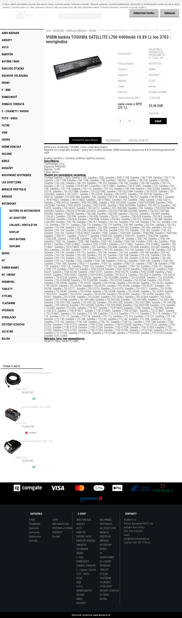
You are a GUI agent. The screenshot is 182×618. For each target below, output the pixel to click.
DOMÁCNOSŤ (82, 561)
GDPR (55, 519)
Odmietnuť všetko (143, 13)
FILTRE (79, 578)
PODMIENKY (34, 524)
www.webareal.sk (101, 615)
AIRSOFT (80, 524)
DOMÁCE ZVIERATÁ (86, 565)
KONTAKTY (57, 532)
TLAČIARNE (105, 578)
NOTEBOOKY (58, 30)
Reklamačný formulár (35, 538)
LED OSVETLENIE (108, 528)
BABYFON (80, 532)
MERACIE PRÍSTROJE (105, 534)
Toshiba (92, 30)
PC (101, 553)
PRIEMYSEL (105, 565)
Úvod (48, 30)
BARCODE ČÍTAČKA (85, 540)
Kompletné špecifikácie (85, 140)
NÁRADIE (104, 540)
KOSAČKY (81, 603)
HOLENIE (80, 594)
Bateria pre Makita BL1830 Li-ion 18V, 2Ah (38, 441)
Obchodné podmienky (34, 530)
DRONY (79, 553)
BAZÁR (103, 599)
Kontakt (56, 536)
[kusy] (122, 121)
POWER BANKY (107, 557)
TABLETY (104, 569)
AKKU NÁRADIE (83, 519)
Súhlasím (169, 13)
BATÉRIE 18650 (83, 536)
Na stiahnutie (113, 140)
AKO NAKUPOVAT (60, 524)
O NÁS (32, 519)
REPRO (103, 549)
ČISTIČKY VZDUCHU (109, 590)
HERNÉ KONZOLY (84, 590)
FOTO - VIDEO (82, 574)
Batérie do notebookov (76, 30)
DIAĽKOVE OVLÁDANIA (82, 546)
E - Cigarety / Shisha (86, 569)
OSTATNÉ (104, 594)
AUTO (79, 528)
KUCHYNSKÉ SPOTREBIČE (106, 521)
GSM (78, 582)
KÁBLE (79, 599)
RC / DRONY (105, 561)
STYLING (104, 574)
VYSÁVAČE (105, 582)
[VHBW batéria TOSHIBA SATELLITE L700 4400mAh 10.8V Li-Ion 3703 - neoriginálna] (77, 52)
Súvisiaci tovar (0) (138, 140)
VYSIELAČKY (106, 586)
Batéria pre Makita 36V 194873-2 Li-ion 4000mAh (38, 407)
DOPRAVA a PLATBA (62, 528)
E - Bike (79, 557)
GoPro (79, 586)
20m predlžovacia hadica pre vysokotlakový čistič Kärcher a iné (38, 372)
